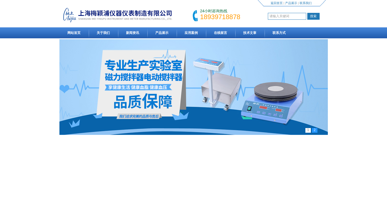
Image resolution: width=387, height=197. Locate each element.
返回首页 (277, 3)
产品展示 (291, 3)
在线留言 (220, 33)
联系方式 (279, 33)
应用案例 (191, 33)
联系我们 (306, 3)
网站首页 (74, 33)
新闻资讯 (132, 33)
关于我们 (103, 33)
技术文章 (249, 33)
